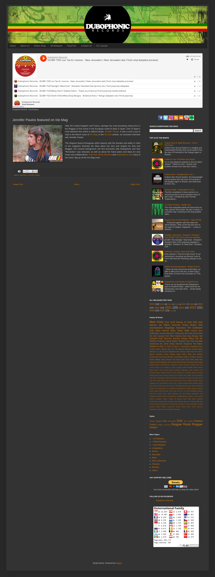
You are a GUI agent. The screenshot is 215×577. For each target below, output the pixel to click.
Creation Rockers (191, 373)
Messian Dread (191, 349)
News (154, 458)
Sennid (179, 362)
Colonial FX (181, 373)
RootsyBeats (171, 396)
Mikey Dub (194, 338)
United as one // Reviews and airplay (180, 159)
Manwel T (171, 333)
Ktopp (184, 386)
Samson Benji (193, 396)
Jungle (159, 425)
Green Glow (161, 380)
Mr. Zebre (164, 344)
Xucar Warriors (197, 407)
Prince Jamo (166, 393)
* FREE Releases (159, 442)
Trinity (187, 404)
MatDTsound (173, 388)
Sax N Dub (172, 362)
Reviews (155, 467)
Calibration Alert (186, 370)
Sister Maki (183, 330)
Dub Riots (170, 336)
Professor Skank (164, 341)
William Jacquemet (168, 407)
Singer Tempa (168, 399)
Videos (155, 470)
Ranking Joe (176, 393)
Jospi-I (180, 383)
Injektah (195, 380)
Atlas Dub (199, 365)
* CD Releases (158, 439)
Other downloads (159, 461)
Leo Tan (175, 349)
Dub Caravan (159, 336)
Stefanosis (179, 333)
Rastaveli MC (174, 352)
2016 (177, 304)
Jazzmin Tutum (167, 383)
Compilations (157, 448)
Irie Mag (93, 134)
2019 (200, 304)
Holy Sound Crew (180, 380)
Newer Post (18, 184)
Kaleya (195, 383)
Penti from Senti (155, 393)
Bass (165, 421)
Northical (200, 391)
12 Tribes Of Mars (171, 346)
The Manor (198, 344)
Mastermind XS (163, 388)
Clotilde (162, 373)
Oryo (187, 359)
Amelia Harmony (184, 365)
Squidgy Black (162, 401)
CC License (102, 46)
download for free (124, 154)
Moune (169, 359)
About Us (24, 46)
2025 (162, 310)
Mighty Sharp (160, 359)
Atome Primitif (154, 367)
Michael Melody (197, 388)
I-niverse (162, 333)
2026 (171, 311)
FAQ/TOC (71, 46)
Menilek (188, 388)
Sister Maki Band (189, 399)
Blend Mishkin (188, 367)
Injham (193, 357)
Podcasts (156, 464)
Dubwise (198, 421)
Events (155, 451)
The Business (164, 404)
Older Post (135, 184)
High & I (187, 357)
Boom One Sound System (164, 370)
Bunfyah (177, 370)
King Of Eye (166, 386)
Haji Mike (199, 341)
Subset (193, 401)
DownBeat (194, 346)
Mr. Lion (183, 391)
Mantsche (199, 386)
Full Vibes (195, 378)
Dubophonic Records (19, 109)
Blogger (118, 563)
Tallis (198, 401)
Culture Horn (197, 331)
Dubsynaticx (161, 378)
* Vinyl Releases (158, 445)
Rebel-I (175, 341)
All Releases (56, 46)
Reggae (176, 424)
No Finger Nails (178, 359)
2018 (192, 304)
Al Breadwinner (165, 365)
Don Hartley (198, 354)
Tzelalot (200, 404)
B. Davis (173, 367)
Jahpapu (152, 383)
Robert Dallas (161, 396)
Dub (179, 420)
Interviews (23, 175)
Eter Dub (190, 341)
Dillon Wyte (187, 354)
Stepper (153, 427)
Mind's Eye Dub (174, 391)
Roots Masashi (161, 362)
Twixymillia (193, 404)
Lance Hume (191, 386)
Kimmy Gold (157, 386)
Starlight (171, 401)
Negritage (169, 328)
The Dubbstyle (195, 328)
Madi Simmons (165, 338)
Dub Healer (187, 375)
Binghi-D (179, 367)
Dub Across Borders (166, 357)
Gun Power (169, 380)
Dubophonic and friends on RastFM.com (181, 282)
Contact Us (86, 46)
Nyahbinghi (167, 425)
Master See (154, 388)
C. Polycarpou (184, 346)
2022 (181, 307)
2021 (168, 307)
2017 (184, 304)
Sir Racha (178, 399)
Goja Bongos (192, 336)
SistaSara (181, 328)
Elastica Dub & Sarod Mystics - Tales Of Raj (183, 220)
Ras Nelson (186, 393)
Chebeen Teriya (162, 354)
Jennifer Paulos (112, 131)
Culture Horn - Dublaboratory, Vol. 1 (179, 174)
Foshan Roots (155, 349)
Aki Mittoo (164, 325)
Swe (157, 365)
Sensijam (159, 399)
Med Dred (156, 322)
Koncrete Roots (180, 325)
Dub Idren (155, 330)
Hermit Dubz (168, 330)
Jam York (159, 383)
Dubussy (168, 378)
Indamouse (154, 344)
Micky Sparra (154, 391)
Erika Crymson (186, 378)
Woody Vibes (180, 407)
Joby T (175, 383)
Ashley (192, 365)
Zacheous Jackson (156, 409)
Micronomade (163, 391)
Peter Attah (194, 359)
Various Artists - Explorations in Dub (179, 190)
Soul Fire (194, 352)
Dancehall (172, 421)
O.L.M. (159, 352)
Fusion (153, 424)
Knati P (172, 386)
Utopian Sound (155, 407)
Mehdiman (181, 388)
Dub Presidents (197, 375)
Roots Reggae (193, 424)
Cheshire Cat (198, 370)
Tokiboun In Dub (156, 346)
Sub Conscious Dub (189, 362)
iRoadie (177, 409)
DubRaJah (154, 333)
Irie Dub (108, 134)
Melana (181, 349)
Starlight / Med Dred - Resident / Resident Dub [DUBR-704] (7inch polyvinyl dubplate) (182, 236)
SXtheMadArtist (182, 396)
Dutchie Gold (176, 378)
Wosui (188, 407)
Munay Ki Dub (184, 322)
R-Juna (165, 352)
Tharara (156, 404)
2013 (152, 304)
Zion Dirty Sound (191, 333)
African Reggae (156, 421)
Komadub (179, 386)
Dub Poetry (188, 421)
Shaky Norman (176, 344)
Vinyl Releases (33, 109)
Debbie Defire (175, 354)
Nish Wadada (191, 391)
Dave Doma (159, 375)
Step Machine (178, 401)
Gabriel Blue (166, 349)
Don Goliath (178, 375)
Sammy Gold (185, 352)
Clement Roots (155, 373)
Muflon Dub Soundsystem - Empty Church (182, 267)
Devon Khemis (169, 375)
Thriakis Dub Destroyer (177, 404)
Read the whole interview (100, 154)
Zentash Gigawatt (168, 409)
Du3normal (154, 357)
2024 (152, 310)
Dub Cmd (170, 322)
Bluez (195, 367)
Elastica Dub (180, 336)
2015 (170, 304)
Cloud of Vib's (171, 373)
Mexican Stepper (180, 338)
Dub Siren (153, 378)
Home (13, 46)
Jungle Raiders (188, 383)
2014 (162, 304)
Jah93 (200, 380)
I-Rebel (189, 380)
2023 (193, 307)
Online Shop (40, 46)
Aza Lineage (164, 367)
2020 (156, 307)
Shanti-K (182, 341)
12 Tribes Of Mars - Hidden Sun (178, 205)
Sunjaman (188, 344)
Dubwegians (178, 357)
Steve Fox (187, 401)
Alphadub (174, 365)
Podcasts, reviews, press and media (180, 251)
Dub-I (200, 346)
